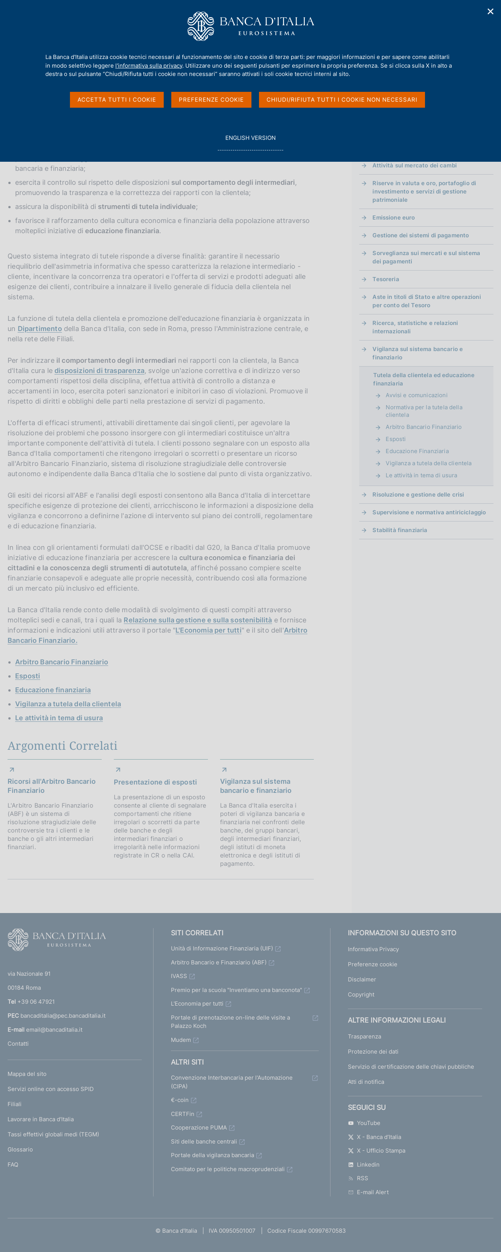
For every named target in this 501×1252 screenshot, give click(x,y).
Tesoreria (385, 279)
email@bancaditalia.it (54, 1029)
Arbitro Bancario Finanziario (61, 662)
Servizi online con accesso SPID (51, 1089)
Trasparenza (364, 1036)
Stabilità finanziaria (399, 530)
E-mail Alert (368, 1192)
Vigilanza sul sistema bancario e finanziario (256, 785)
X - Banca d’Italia (374, 1137)
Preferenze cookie (372, 964)
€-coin (180, 1099)
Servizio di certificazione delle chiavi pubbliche (411, 1066)
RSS (358, 1178)
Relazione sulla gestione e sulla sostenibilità (198, 620)
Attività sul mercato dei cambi (414, 165)
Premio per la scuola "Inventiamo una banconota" (236, 990)
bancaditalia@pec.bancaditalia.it (62, 1015)
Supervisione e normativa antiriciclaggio (429, 512)
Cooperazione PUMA (199, 1127)
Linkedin (364, 1164)
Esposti (27, 676)
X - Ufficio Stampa (376, 1150)
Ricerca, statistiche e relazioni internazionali (415, 327)
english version (250, 141)
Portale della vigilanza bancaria (212, 1155)
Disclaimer (362, 979)
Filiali (15, 1104)
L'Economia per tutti (208, 630)
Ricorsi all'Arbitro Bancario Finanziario (52, 785)
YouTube (364, 1123)
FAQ (13, 1164)
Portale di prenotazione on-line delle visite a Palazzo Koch (230, 1022)
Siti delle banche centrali (204, 1141)
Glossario (20, 1149)
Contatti (18, 1043)
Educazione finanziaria (53, 690)
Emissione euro (393, 217)
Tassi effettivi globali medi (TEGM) (53, 1134)
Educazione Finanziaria (417, 451)
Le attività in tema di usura (59, 718)
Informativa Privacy (373, 949)
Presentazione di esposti (155, 782)
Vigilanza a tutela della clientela (68, 704)
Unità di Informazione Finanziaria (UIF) (222, 948)
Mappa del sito (27, 1073)
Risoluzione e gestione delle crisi (418, 494)
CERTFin (182, 1113)
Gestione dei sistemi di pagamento (420, 235)
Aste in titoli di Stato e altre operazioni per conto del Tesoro (426, 301)
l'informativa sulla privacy (148, 65)
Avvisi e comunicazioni (416, 395)
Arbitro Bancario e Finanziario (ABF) (219, 962)
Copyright (361, 994)
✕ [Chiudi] (490, 11)
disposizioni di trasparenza (99, 371)
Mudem (181, 1039)
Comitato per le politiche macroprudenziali (228, 1169)
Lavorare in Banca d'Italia (41, 1119)
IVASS (179, 976)
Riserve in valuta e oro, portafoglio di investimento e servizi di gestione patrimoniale (424, 191)
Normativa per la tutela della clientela (424, 411)
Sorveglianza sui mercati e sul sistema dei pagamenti (426, 257)
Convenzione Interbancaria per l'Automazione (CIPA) (232, 1082)
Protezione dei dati (373, 1051)
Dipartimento (40, 329)
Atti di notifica (366, 1081)
